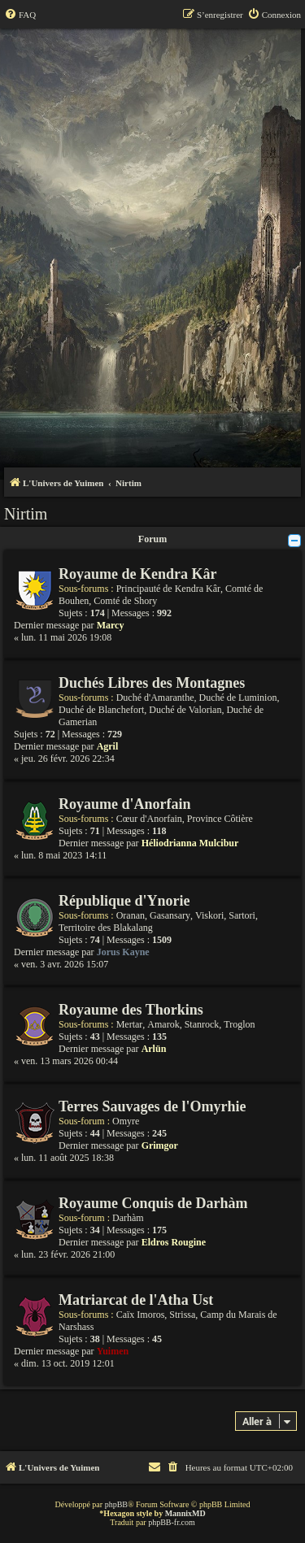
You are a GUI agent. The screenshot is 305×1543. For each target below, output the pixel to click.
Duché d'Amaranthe (155, 697)
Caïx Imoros (140, 1314)
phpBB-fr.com (171, 1522)
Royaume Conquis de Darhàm (153, 1203)
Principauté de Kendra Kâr (168, 588)
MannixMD (185, 1513)
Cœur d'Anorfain (149, 818)
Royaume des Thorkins (131, 1010)
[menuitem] (20, 14)
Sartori (242, 915)
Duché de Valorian (185, 709)
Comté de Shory (125, 600)
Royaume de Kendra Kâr (137, 574)
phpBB (116, 1504)
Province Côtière (220, 818)
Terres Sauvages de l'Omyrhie (152, 1106)
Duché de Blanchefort (101, 709)
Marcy (110, 625)
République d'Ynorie (124, 901)
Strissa (182, 1314)
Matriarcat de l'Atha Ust (136, 1300)
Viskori (209, 915)
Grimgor (160, 1145)
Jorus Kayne (123, 952)
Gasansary (170, 915)
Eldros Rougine (174, 1242)
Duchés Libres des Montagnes (152, 683)
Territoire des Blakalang (106, 927)
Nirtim (25, 514)
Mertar (129, 1024)
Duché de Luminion (237, 697)
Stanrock (202, 1024)
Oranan (130, 915)
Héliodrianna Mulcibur (190, 843)
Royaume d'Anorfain (125, 804)
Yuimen (113, 1351)
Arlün (154, 1048)
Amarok (163, 1024)
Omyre (125, 1121)
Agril (108, 746)
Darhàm (128, 1218)
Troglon (239, 1024)
